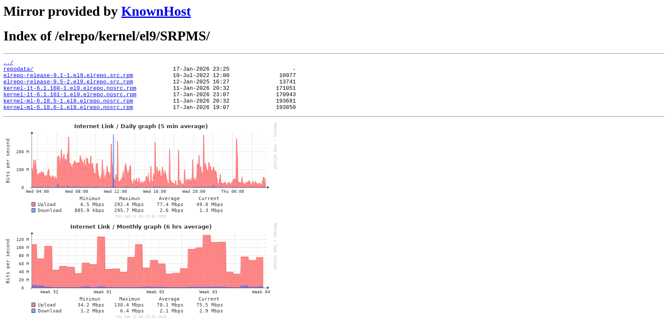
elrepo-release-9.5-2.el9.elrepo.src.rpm (68, 86)
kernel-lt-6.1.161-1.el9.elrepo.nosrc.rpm (69, 102)
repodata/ (18, 71)
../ (8, 63)
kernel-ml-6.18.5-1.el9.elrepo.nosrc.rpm (68, 109)
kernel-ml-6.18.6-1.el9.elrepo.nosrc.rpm (68, 117)
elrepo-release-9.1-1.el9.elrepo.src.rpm (68, 79)
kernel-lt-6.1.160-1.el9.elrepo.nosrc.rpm (69, 94)
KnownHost (156, 11)
